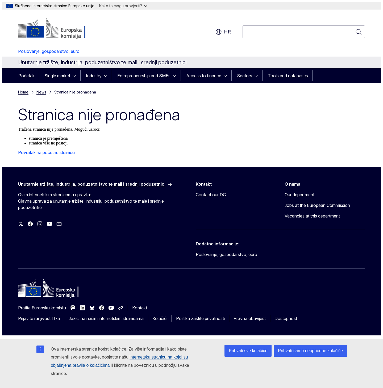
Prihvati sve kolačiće (248, 350)
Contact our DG (211, 194)
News (41, 92)
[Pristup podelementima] (75, 75)
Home (23, 92)
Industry (94, 75)
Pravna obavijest (250, 318)
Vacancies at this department (312, 216)
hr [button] (223, 32)
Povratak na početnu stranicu (46, 152)
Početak (26, 75)
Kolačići (159, 318)
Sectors (244, 75)
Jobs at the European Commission (317, 205)
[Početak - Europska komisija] (61, 28)
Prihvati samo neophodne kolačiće (310, 350)
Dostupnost (285, 318)
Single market (57, 75)
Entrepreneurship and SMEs (143, 75)
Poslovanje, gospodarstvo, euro (49, 51)
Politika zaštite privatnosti (200, 318)
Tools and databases (288, 75)
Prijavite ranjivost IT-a (39, 318)
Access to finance (203, 75)
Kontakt (139, 307)
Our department (299, 194)
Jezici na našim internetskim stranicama (106, 318)
